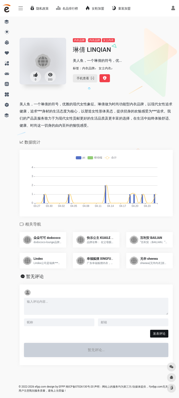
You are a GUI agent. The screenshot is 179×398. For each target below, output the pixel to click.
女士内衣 (108, 40)
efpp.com (40, 386)
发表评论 (159, 333)
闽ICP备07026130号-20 (79, 386)
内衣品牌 (79, 40)
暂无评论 (35, 276)
